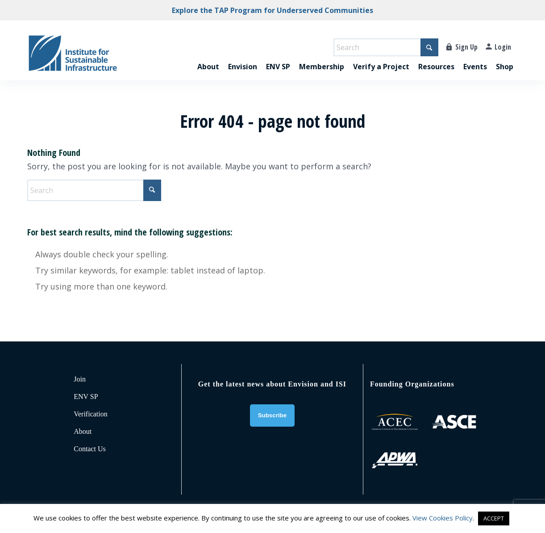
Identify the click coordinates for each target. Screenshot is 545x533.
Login (503, 47)
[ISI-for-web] (72, 57)
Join (80, 379)
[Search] (385, 47)
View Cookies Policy (442, 517)
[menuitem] (208, 57)
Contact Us (90, 449)
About (83, 431)
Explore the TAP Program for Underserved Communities (272, 10)
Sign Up (466, 47)
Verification (91, 414)
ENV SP (86, 396)
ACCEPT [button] (493, 518)
